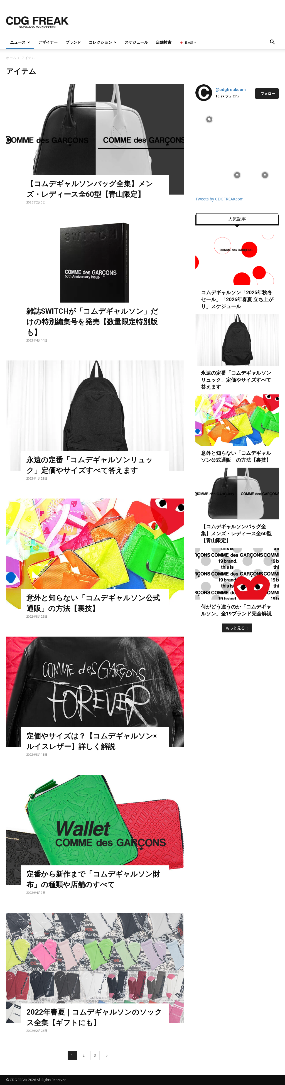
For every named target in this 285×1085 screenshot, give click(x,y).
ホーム (11, 57)
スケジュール (136, 42)
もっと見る (237, 627)
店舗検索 (163, 42)
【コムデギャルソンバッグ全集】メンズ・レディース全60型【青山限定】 (236, 533)
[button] (272, 42)
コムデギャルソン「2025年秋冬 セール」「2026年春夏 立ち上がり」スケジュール (237, 299)
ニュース (20, 42)
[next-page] (106, 1055)
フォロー (268, 94)
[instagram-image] (209, 119)
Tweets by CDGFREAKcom (219, 199)
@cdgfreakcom (230, 89)
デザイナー (48, 42)
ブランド (73, 42)
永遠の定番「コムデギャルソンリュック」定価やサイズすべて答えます (236, 380)
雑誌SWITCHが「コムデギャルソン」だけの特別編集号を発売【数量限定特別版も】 (92, 322)
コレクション (103, 42)
